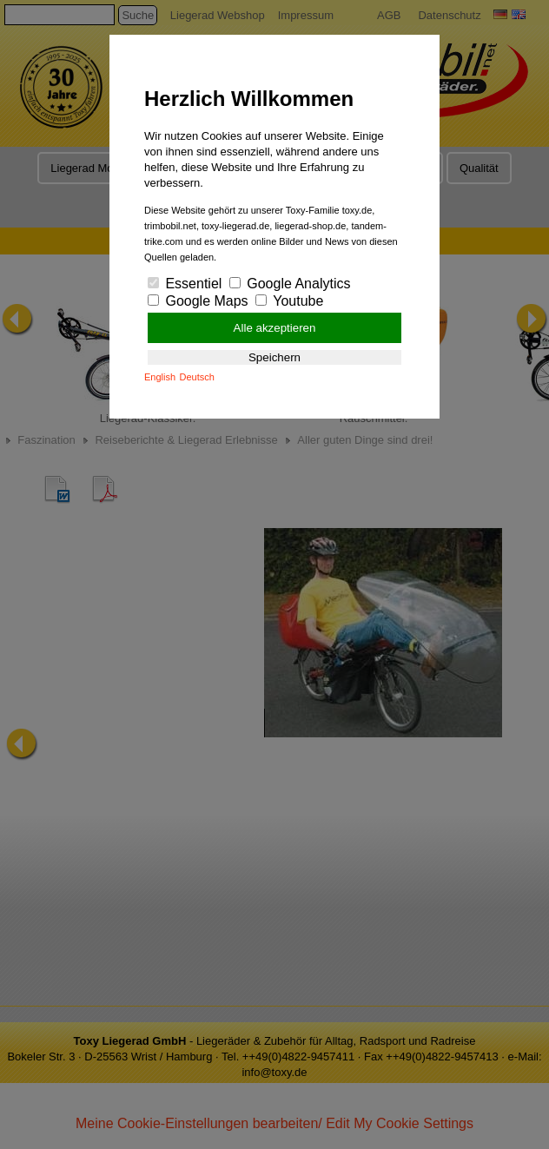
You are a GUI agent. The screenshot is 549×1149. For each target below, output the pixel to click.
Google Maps (198, 301)
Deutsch (197, 377)
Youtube (289, 301)
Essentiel (185, 283)
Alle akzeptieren (275, 327)
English (159, 377)
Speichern (274, 357)
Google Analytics (290, 283)
